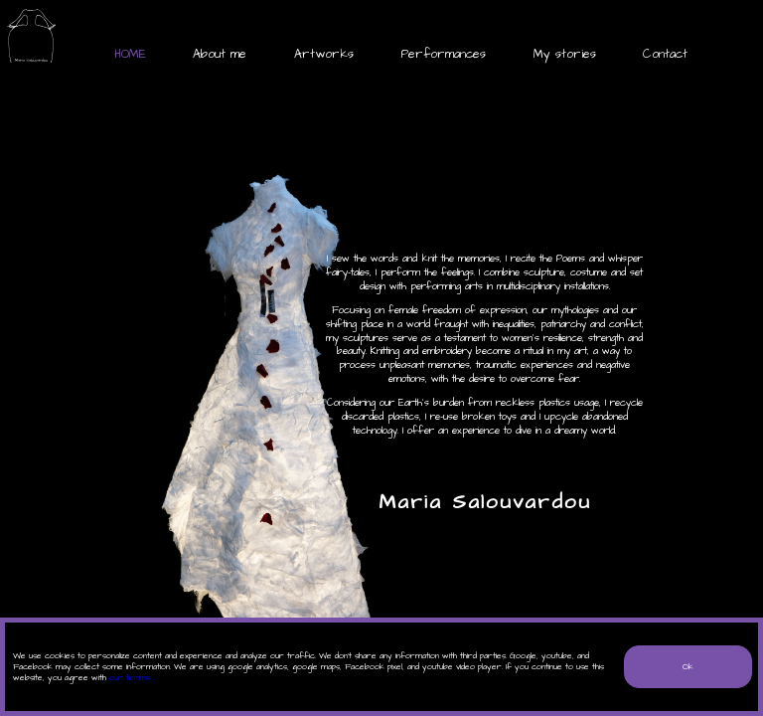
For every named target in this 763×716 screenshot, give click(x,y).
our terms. (130, 677)
